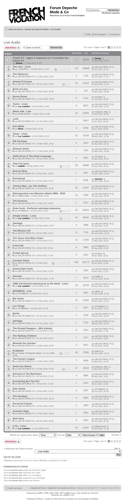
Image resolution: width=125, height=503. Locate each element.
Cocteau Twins (21, 260)
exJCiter (98, 97)
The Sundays (20, 396)
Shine (20, 129)
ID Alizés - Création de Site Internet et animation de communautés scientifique (67, 499)
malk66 (21, 166)
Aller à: (117, 448)
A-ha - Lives (19, 426)
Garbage (17, 223)
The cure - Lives (22, 66)
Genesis (17, 276)
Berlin (16, 313)
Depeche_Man (101, 112)
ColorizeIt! (94, 493)
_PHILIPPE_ (23, 69)
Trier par (69, 435)
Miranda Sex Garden (24, 343)
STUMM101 (23, 211)
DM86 (97, 277)
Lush (15, 118)
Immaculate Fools (23, 268)
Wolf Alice (18, 418)
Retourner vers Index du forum (19, 449)
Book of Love (20, 89)
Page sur (99, 47)
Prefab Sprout (20, 253)
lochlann (98, 253)
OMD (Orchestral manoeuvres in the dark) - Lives (40, 283)
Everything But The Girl (26, 381)
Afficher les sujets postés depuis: (33, 435)
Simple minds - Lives (24, 215)
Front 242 (18, 245)
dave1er (99, 179)
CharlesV (99, 156)
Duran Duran (20, 96)
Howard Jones (21, 148)
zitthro (97, 291)
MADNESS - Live (22, 291)
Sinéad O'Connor (22, 81)
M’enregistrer (100, 34)
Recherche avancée (111, 13)
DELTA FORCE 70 (103, 67)
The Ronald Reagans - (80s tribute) (32, 328)
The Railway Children (25, 335)
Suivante (115, 435)
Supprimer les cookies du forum (62, 488)
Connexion (115, 34)
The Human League (24, 359)
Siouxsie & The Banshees (27, 373)
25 (65, 263)
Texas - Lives (20, 133)
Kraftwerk (18, 350)
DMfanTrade (23, 196)
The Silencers (20, 74)
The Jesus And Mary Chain (28, 238)
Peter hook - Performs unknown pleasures (37, 208)
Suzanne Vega (21, 411)
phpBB (39, 493)
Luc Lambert (24, 106)
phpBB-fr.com (68, 495)
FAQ (88, 34)
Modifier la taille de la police (117, 28)
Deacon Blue (20, 171)
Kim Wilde (18, 126)
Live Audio (56, 29)
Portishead (19, 178)
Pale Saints (19, 388)
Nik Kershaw (20, 141)
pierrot (98, 351)
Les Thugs (19, 306)
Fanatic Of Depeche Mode (29, 353)
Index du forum (16, 29)
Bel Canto (18, 298)
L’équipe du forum (38, 488)
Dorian (19, 63)
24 (61, 263)
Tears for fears (21, 163)
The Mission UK (22, 230)
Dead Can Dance (22, 366)
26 (69, 263)
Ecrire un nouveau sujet (12, 47)
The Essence (20, 200)
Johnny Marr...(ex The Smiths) (30, 186)
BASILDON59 (24, 114)
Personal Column (22, 403)
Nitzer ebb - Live (22, 111)
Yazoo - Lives (20, 104)
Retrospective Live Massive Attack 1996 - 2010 (39, 193)
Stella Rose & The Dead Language (32, 156)
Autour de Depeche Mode (37, 29)
